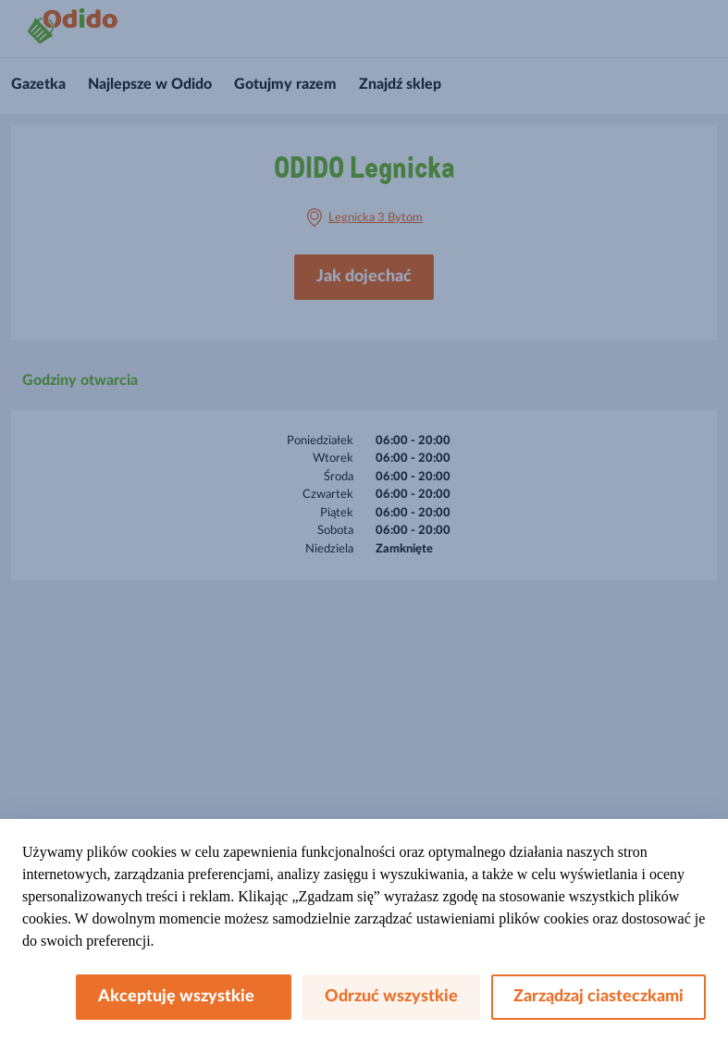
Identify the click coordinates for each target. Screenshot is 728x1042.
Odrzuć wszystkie (391, 996)
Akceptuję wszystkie (183, 996)
